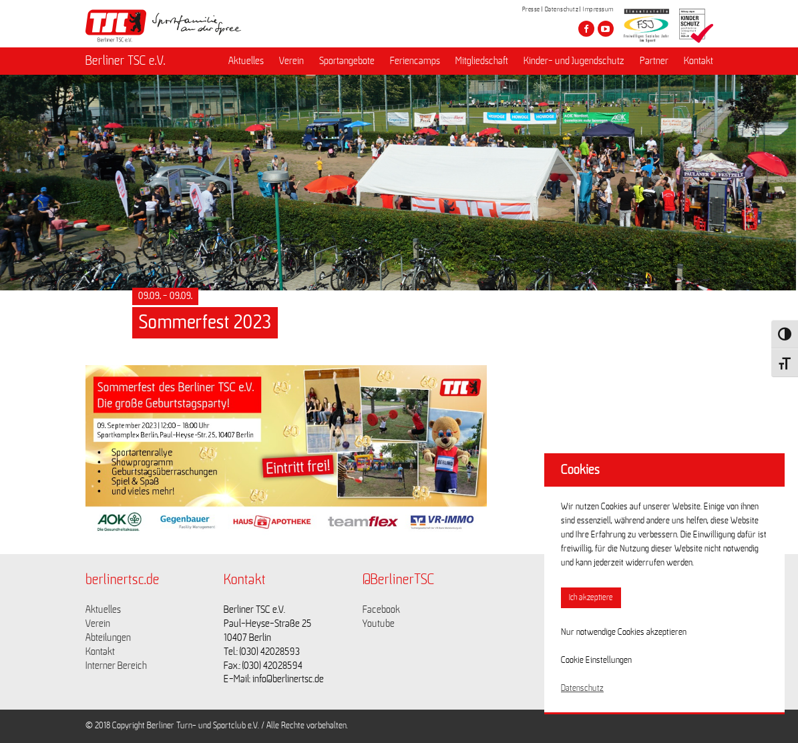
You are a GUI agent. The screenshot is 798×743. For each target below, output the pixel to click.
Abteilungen (108, 637)
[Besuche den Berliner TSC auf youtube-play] (606, 29)
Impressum (598, 9)
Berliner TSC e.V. (125, 60)
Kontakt (698, 60)
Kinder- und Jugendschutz (574, 60)
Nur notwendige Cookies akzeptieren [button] (623, 632)
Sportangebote (347, 60)
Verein (291, 60)
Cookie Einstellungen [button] (596, 660)
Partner (654, 60)
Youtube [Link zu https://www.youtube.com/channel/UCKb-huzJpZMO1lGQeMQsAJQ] (379, 623)
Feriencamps (415, 60)
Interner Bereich (116, 665)
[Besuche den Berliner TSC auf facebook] (586, 29)
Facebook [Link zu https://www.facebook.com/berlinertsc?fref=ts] (381, 609)
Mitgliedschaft (481, 60)
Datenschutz (562, 9)
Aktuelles (246, 60)
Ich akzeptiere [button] (591, 597)
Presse (531, 9)
